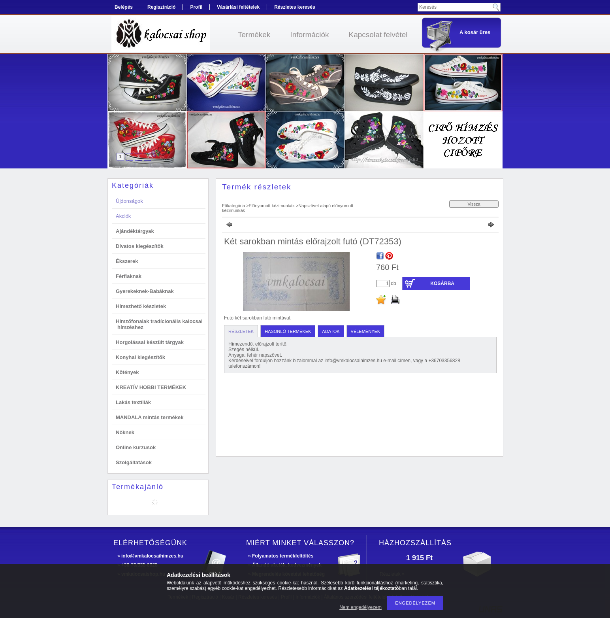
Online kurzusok (136, 447)
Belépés (124, 7)
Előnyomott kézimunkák (272, 205)
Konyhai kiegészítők (140, 357)
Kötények (127, 372)
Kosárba (442, 283)
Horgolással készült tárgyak (150, 342)
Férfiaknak (128, 276)
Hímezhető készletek (141, 306)
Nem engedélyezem (360, 607)
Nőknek (125, 432)
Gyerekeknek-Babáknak (145, 291)
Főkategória (233, 205)
